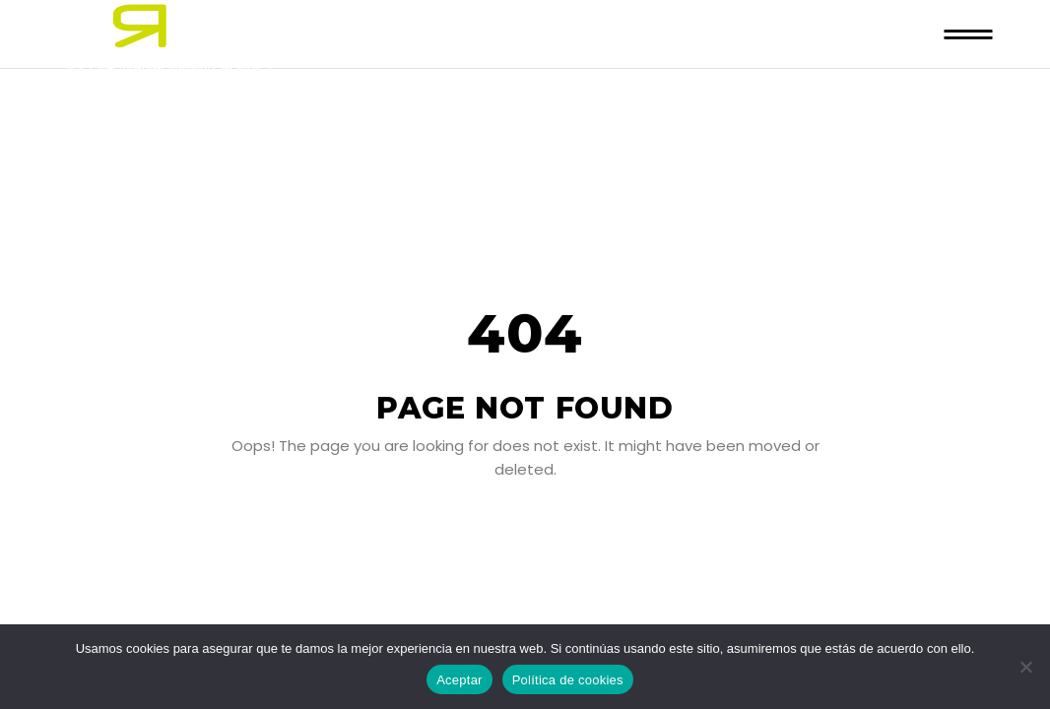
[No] (1025, 667)
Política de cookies (567, 680)
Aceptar (459, 680)
